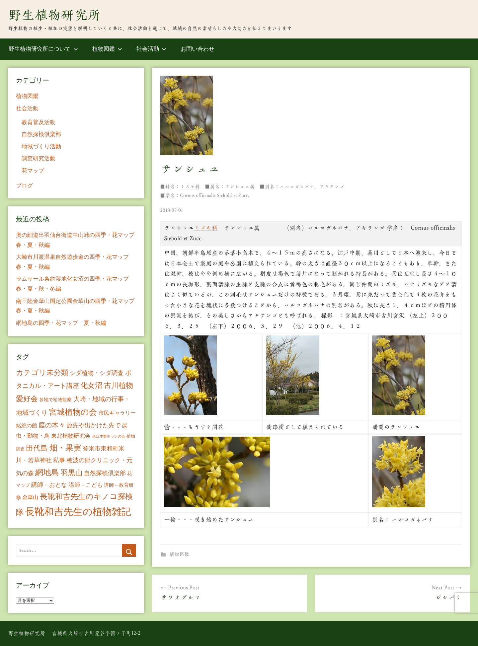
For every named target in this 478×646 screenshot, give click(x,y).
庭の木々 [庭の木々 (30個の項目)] (52, 425)
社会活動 (151, 49)
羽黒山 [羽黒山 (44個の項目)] (72, 473)
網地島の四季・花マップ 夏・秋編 (61, 323)
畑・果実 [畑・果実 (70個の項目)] (65, 448)
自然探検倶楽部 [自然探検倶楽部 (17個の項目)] (105, 473)
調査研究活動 (38, 158)
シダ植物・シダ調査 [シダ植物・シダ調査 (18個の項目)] (96, 373)
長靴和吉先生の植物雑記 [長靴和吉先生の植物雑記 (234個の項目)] (78, 511)
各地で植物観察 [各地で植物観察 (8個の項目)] (55, 399)
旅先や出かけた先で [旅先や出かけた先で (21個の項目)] (93, 425)
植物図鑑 (107, 49)
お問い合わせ (197, 49)
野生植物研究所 (54, 15)
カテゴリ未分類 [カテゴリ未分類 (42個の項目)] (42, 373)
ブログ (24, 185)
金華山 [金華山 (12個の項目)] (30, 497)
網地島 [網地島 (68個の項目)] (47, 472)
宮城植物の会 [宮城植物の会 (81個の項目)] (73, 411)
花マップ (33, 171)
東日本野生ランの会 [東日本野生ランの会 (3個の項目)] (108, 436)
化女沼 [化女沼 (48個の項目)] (91, 385)
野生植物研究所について (43, 49)
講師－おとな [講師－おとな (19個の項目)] (49, 484)
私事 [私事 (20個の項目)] (59, 460)
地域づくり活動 (41, 146)
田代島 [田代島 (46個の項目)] (37, 448)
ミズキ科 (190, 186)
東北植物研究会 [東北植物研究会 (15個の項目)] (71, 436)
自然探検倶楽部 (41, 134)
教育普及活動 (38, 122)
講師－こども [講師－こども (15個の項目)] (86, 485)
